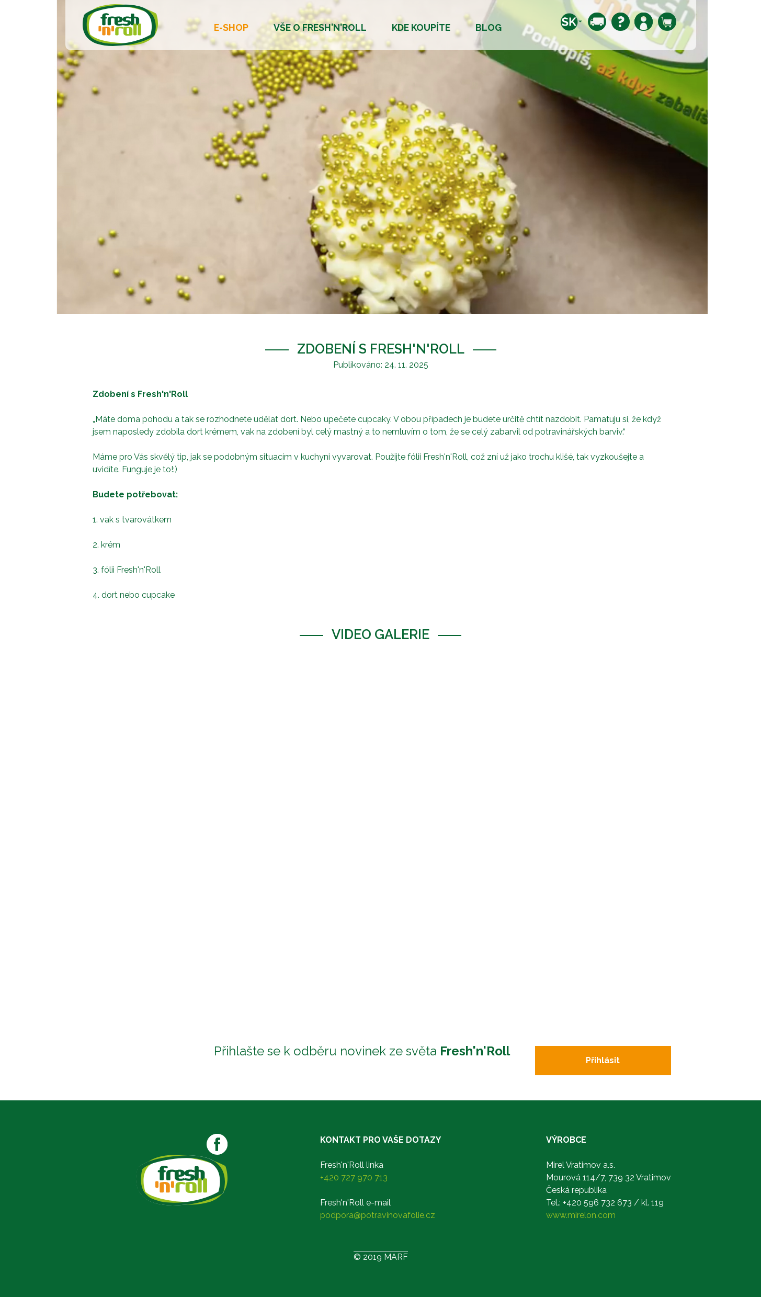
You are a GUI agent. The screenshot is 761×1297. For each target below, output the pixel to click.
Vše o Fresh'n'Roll (320, 27)
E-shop (231, 27)
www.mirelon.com (581, 1215)
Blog (488, 27)
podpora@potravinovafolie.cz (377, 1215)
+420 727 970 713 (354, 1177)
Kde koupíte (421, 27)
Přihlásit (603, 1060)
